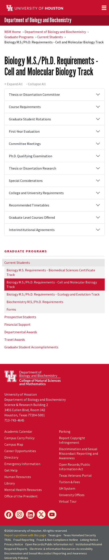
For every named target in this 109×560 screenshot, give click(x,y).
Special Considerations (26, 180)
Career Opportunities (20, 451)
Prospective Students (20, 317)
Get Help (11, 470)
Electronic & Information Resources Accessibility (61, 549)
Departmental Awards (20, 332)
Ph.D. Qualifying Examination (30, 156)
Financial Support (17, 324)
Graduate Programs (19, 37)
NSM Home (12, 32)
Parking (64, 431)
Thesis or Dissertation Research (32, 168)
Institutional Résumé (89, 544)
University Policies (16, 558)
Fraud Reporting (23, 540)
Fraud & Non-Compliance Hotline (57, 540)
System (67, 488)
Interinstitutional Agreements (32, 230)
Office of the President (21, 496)
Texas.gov (54, 535)
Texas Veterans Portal (75, 475)
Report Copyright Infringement (72, 440)
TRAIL (7, 540)
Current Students (50, 37)
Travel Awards (14, 339)
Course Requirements (25, 107)
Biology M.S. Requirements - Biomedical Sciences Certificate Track (51, 272)
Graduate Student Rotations (30, 119)
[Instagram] (19, 514)
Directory (11, 457)
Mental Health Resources (23, 490)
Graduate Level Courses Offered (32, 217)
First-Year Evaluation (24, 131)
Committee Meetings (25, 144)
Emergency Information (22, 464)
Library (9, 483)
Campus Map (13, 444)
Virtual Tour (67, 501)
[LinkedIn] (30, 514)
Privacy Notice (13, 544)
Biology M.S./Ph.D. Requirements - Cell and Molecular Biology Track (52, 284)
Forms (11, 309)
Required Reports (16, 549)
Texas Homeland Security (79, 535)
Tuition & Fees (69, 482)
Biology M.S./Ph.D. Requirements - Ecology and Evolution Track (53, 294)
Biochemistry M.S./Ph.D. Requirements (35, 302)
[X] (41, 514)
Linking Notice (89, 540)
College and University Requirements (36, 193)
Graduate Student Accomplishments (31, 347)
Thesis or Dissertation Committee (34, 94)
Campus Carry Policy (19, 438)
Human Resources (17, 477)
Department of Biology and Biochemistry (37, 20)
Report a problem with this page (25, 535)
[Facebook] (8, 514)
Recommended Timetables (29, 205)
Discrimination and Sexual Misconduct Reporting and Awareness (78, 453)
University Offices (72, 495)
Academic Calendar (18, 431)
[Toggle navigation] (104, 7)
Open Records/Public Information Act (74, 466)
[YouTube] (52, 514)
